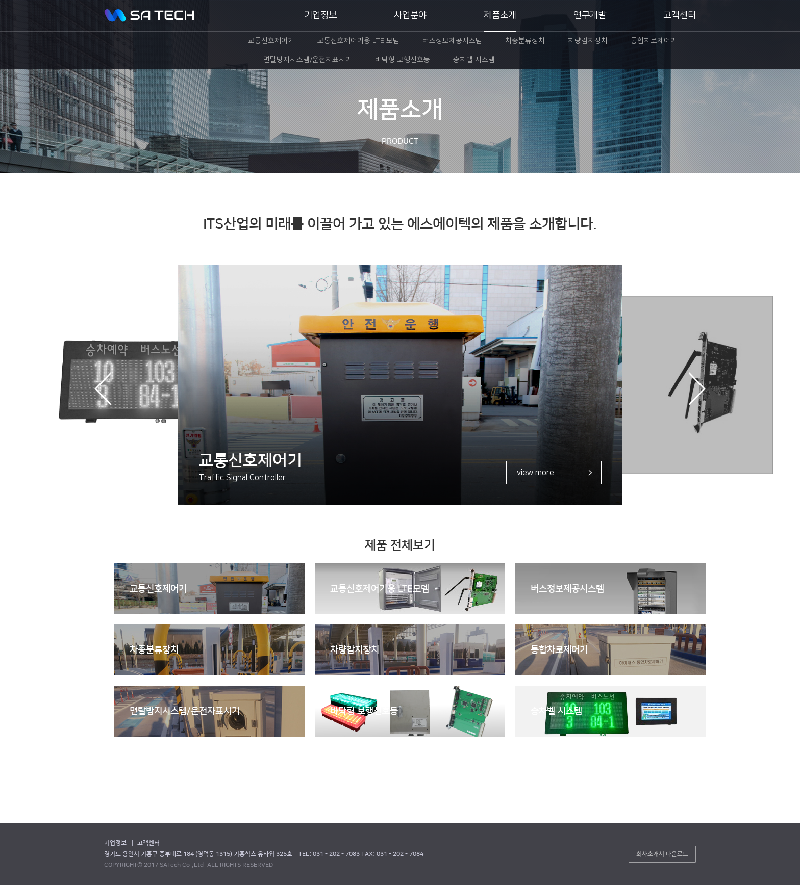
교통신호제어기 (158, 589)
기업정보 (320, 15)
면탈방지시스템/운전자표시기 (185, 711)
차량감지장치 (354, 650)
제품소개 (500, 15)
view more (535, 472)
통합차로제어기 (559, 650)
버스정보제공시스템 (567, 589)
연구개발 (589, 15)
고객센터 (679, 15)
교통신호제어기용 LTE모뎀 (379, 589)
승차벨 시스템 (556, 711)
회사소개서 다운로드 (662, 854)
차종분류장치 (154, 650)
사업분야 (410, 15)
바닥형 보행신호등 (364, 711)
